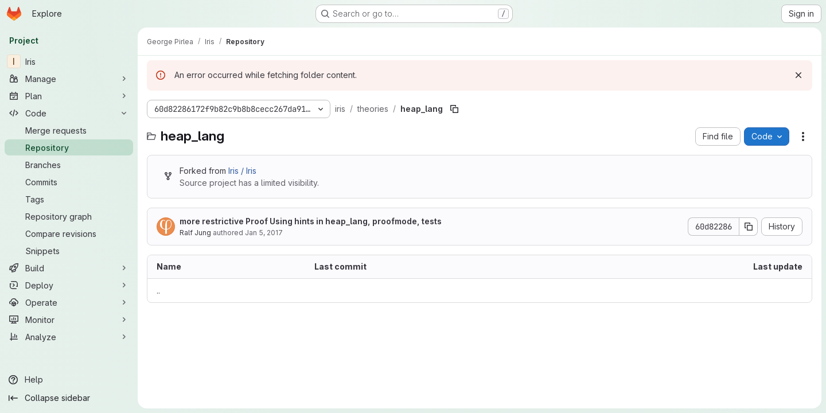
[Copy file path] (454, 109)
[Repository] (69, 147)
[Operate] (69, 302)
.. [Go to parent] (158, 290)
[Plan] (69, 96)
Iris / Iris (242, 171)
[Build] (69, 268)
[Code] (69, 113)
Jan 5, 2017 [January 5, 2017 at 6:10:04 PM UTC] (264, 232)
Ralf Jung (195, 232)
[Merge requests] (69, 130)
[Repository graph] (69, 216)
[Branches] (69, 165)
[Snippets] (69, 251)
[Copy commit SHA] (748, 226)
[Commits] (69, 182)
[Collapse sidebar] (69, 398)
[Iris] (69, 61)
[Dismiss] (798, 75)
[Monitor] (69, 319)
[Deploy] (69, 285)
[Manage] (69, 79)
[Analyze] (69, 337)
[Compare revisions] (69, 233)
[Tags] (69, 199)
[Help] (69, 380)
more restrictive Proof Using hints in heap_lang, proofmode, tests (311, 221)
